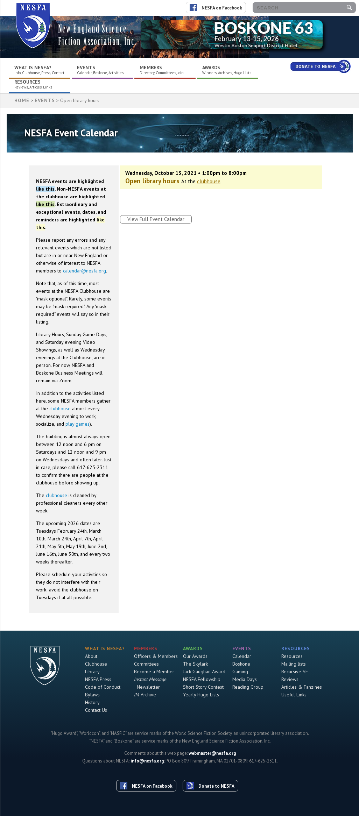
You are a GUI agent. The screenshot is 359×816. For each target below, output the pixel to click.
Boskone (241, 664)
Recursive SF (294, 671)
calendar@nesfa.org (84, 271)
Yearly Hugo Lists (201, 694)
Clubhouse (96, 664)
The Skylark (195, 664)
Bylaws (92, 694)
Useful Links (294, 694)
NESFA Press (98, 679)
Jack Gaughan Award (204, 671)
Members (151, 67)
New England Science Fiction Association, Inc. (97, 35)
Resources (27, 82)
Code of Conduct (102, 687)
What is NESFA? (32, 67)
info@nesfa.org (147, 761)
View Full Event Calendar (155, 219)
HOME (21, 100)
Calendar (241, 656)
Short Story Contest (203, 687)
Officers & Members (156, 656)
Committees (146, 664)
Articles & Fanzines (301, 687)
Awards (211, 67)
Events (86, 67)
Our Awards (195, 656)
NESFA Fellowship (201, 679)
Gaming (240, 671)
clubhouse (60, 408)
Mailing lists (293, 664)
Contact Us (96, 710)
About (91, 656)
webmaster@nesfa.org (212, 753)
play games (77, 424)
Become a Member (154, 671)
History (92, 702)
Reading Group (247, 687)
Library (92, 671)
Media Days (244, 679)
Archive (145, 694)
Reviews (289, 679)
